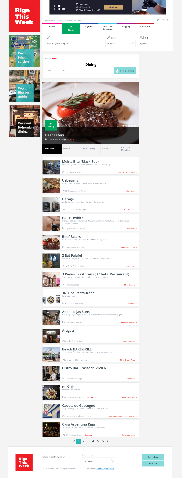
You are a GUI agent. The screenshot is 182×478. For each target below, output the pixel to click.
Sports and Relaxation (108, 27)
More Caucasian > (130, 341)
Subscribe (87, 455)
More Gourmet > (130, 285)
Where (145, 37)
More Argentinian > (129, 435)
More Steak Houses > (129, 247)
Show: (49, 70)
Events (52, 26)
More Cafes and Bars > (128, 322)
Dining (70, 28)
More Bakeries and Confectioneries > (123, 416)
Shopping (126, 26)
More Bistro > (132, 228)
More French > (131, 379)
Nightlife (89, 26)
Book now (90, 397)
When (111, 37)
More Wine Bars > (130, 210)
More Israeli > (131, 266)
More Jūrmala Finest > (128, 360)
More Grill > (132, 304)
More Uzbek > (131, 191)
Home (47, 58)
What (51, 37)
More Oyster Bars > (129, 397)
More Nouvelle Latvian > (127, 172)
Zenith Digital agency (105, 468)
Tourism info (144, 26)
